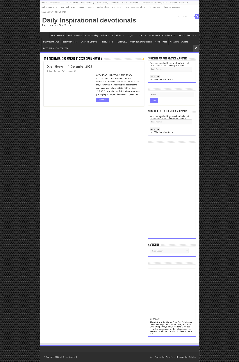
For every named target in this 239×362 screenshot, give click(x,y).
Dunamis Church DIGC (179, 3)
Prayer (124, 3)
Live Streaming (87, 3)
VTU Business (154, 7)
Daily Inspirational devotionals (89, 20)
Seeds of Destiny (71, 3)
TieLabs (192, 357)
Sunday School (103, 7)
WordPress (170, 357)
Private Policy (102, 3)
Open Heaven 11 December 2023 (69, 66)
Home (43, 3)
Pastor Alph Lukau (67, 7)
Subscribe (154, 76)
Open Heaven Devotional (135, 7)
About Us (115, 3)
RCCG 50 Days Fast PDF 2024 (53, 12)
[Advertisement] (172, 191)
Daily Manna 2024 (49, 7)
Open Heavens (55, 3)
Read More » (103, 100)
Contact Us (134, 3)
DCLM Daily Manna (86, 7)
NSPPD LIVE (117, 7)
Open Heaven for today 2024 (155, 3)
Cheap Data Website (171, 7)
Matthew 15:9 (124, 81)
